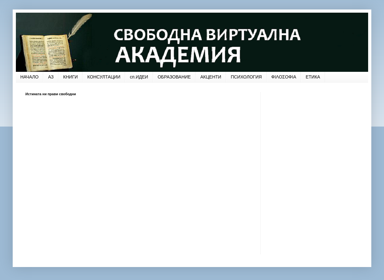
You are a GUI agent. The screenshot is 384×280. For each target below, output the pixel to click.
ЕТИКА (313, 76)
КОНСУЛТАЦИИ (103, 76)
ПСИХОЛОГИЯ (246, 76)
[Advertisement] (72, 171)
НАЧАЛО (29, 76)
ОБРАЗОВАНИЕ (174, 76)
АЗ (51, 76)
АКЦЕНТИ (210, 76)
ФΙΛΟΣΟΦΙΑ (283, 76)
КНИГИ (70, 76)
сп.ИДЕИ (139, 76)
